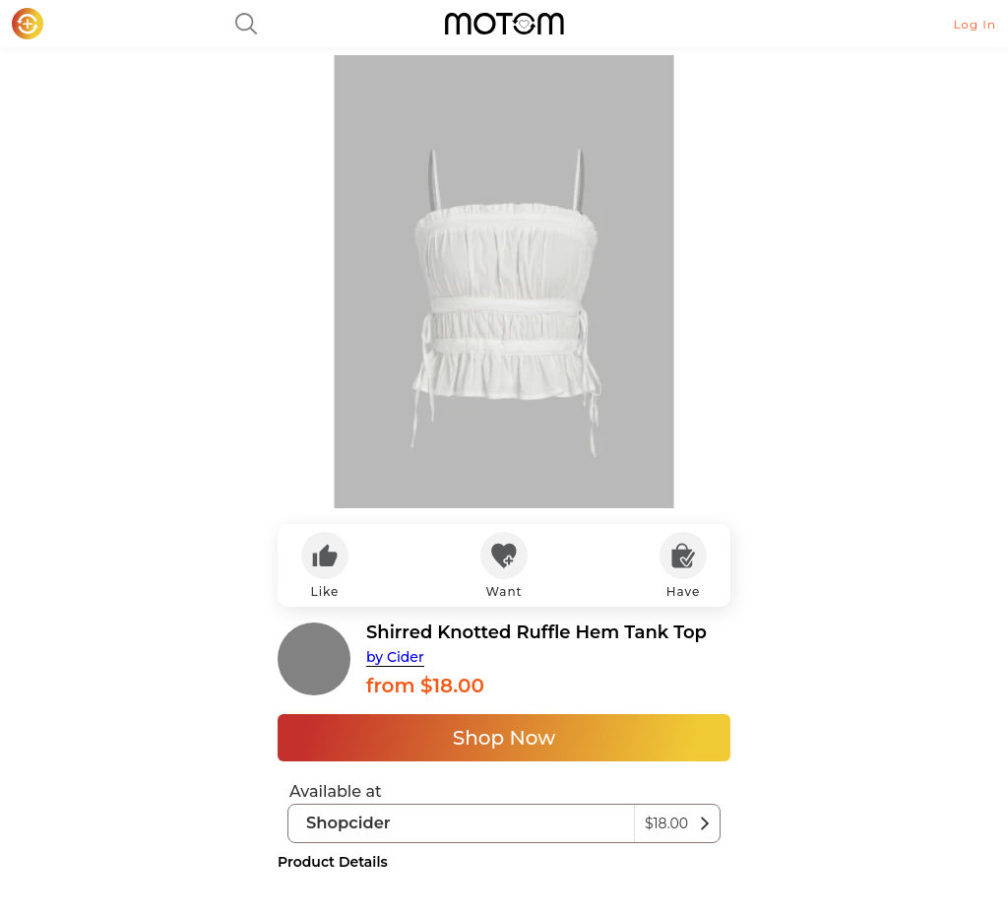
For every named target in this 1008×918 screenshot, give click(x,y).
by (395, 657)
